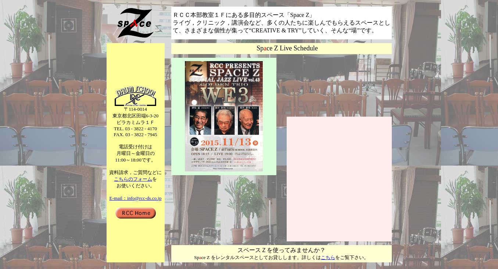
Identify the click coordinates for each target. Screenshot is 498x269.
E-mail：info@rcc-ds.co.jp (136, 198)
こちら (328, 257)
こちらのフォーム (133, 179)
